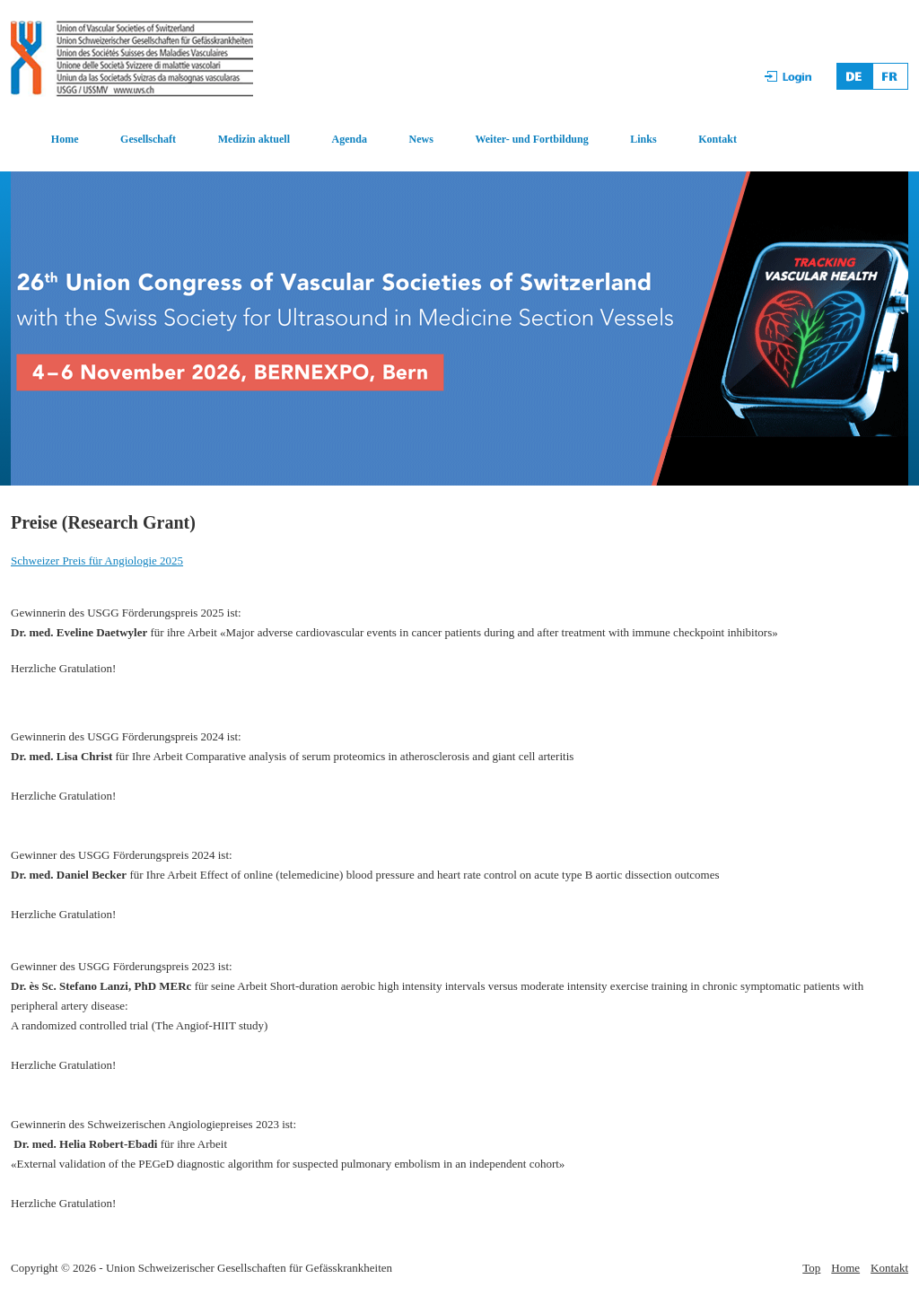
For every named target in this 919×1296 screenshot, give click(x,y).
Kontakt (717, 139)
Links (643, 139)
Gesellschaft (148, 139)
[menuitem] (45, 140)
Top (811, 1267)
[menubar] (375, 140)
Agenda (349, 139)
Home (65, 139)
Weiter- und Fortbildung (531, 139)
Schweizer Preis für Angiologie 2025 (97, 560)
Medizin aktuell (254, 139)
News (421, 139)
